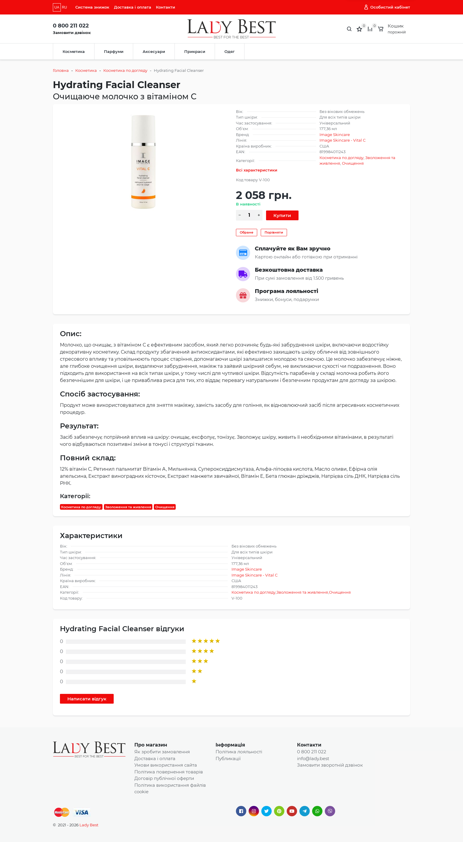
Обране (246, 232)
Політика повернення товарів (168, 772)
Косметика (74, 51)
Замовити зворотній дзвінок (330, 765)
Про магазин (150, 745)
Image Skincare (334, 134)
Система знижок (92, 7)
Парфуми (113, 51)
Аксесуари (154, 51)
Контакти (165, 7)
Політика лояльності (239, 751)
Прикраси (194, 51)
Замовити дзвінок (72, 32)
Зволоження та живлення (128, 507)
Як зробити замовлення (162, 751)
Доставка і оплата (132, 7)
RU (64, 7)
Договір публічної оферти (164, 778)
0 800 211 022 (71, 25)
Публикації (228, 758)
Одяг (229, 51)
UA (56, 7)
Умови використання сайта (165, 765)
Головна (61, 70)
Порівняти (274, 232)
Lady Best (88, 824)
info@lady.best (313, 758)
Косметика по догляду (125, 70)
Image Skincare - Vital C (342, 140)
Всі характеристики (256, 170)
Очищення (353, 163)
